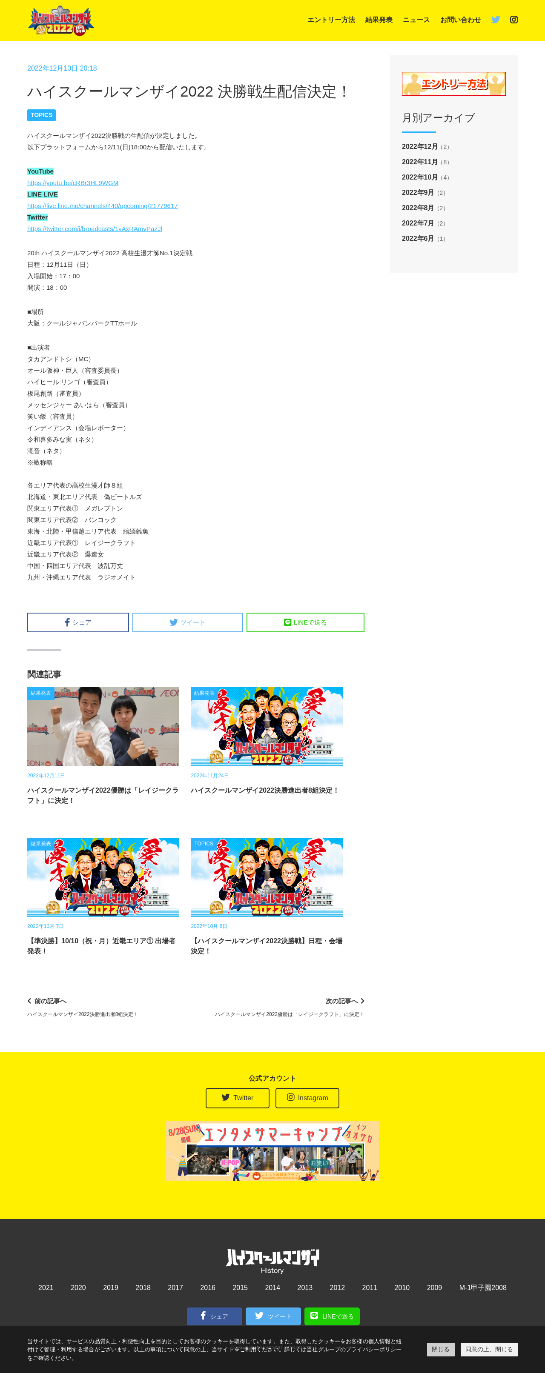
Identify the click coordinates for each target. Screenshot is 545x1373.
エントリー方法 (331, 19)
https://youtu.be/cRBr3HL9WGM (72, 182)
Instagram (307, 1097)
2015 (240, 1287)
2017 (175, 1287)
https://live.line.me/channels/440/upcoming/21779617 (102, 205)
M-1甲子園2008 (483, 1287)
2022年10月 (420, 177)
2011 (370, 1287)
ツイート (187, 622)
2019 (110, 1287)
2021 (46, 1287)
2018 (143, 1287)
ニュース (416, 19)
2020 (78, 1287)
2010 (402, 1287)
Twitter (237, 1097)
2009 (434, 1287)
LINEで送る (305, 622)
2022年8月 (418, 207)
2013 (305, 1287)
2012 (337, 1287)
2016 (207, 1287)
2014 (272, 1287)
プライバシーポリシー (374, 1349)
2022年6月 (418, 238)
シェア (78, 622)
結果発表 (379, 19)
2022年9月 (418, 192)
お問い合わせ (460, 19)
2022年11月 (420, 162)
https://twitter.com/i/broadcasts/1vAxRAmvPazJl (94, 228)
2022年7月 (418, 223)
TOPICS (41, 115)
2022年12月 (420, 146)
